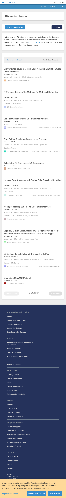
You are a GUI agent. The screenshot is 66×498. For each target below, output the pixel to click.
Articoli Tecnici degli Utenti (17, 356)
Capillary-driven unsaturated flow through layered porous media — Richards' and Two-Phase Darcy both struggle (31, 232)
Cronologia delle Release (16, 332)
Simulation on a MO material (17, 278)
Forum (9, 382)
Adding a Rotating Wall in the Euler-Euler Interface (27, 206)
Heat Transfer (8, 192)
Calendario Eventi (13, 412)
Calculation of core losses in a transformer (24, 163)
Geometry (17, 77)
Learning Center (13, 375)
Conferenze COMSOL (15, 416)
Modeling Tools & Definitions (14, 215)
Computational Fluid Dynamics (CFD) (37, 144)
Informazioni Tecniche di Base (18, 434)
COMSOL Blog (12, 390)
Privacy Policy (12, 476)
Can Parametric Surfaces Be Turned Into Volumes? (26, 118)
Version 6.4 (8, 77)
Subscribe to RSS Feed (14, 60)
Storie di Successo (14, 352)
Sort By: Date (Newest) (51, 60)
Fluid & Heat (18, 144)
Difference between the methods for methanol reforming (31, 92)
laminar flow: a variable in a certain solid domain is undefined (33, 180)
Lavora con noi (12, 460)
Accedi (43, 6)
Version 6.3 (8, 100)
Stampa (9, 464)
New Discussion (15, 27)
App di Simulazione (14, 364)
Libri (8, 360)
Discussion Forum (16, 16)
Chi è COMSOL (12, 456)
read (22, 72)
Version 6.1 (8, 239)
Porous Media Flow (31, 239)
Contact (53, 6)
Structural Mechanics (34, 77)
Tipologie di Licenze (14, 324)
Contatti (10, 468)
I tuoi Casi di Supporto (15, 430)
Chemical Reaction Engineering (32, 100)
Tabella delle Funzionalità (16, 320)
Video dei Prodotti (14, 349)
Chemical (17, 100)
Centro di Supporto (14, 427)
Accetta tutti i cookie (36, 493)
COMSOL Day (12, 408)
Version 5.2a (8, 124)
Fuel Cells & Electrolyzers (12, 103)
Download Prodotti (14, 446)
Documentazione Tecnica (16, 442)
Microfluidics (18, 239)
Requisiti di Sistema (14, 328)
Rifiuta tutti (55, 493)
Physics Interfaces (31, 215)
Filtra (56, 27)
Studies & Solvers (10, 148)
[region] (33, 488)
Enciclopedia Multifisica (16, 394)
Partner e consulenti (14, 438)
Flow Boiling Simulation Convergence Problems (25, 139)
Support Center (34, 42)
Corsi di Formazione (14, 378)
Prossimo (55, 293)
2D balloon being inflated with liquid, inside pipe (26, 254)
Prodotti (10, 316)
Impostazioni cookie (10, 493)
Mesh (24, 77)
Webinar (10, 404)
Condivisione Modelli (15, 386)
